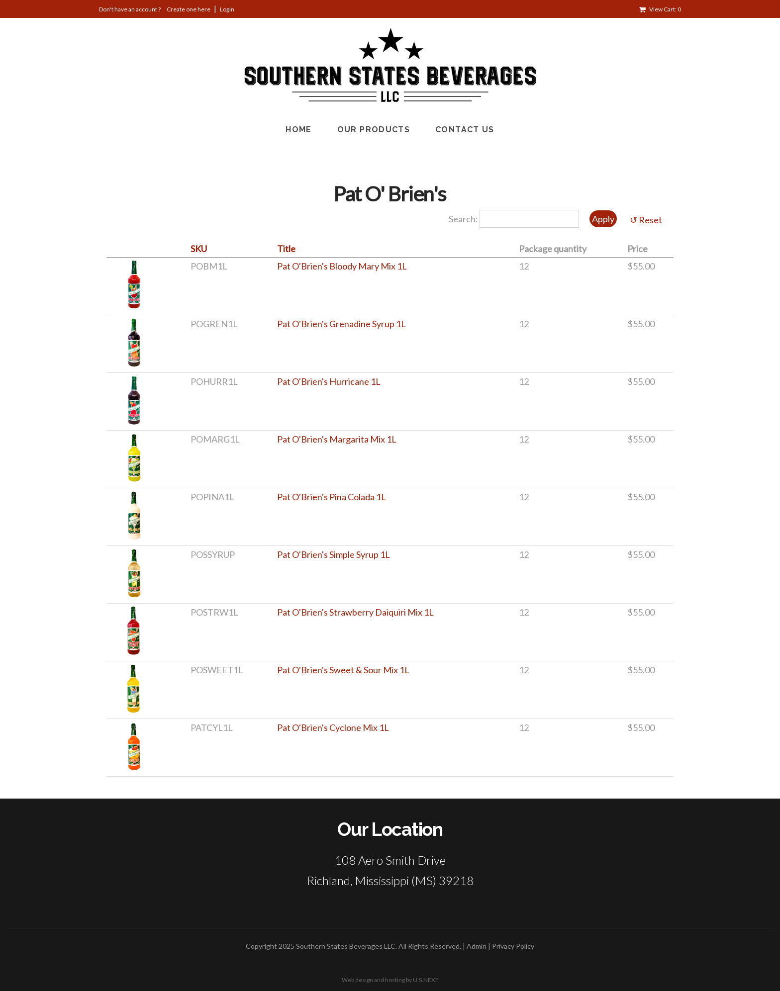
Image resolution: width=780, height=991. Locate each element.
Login (227, 9)
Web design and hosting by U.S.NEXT (390, 980)
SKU (199, 248)
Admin (477, 946)
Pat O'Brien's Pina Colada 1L (331, 496)
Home (298, 129)
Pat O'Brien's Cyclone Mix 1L (333, 727)
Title (286, 248)
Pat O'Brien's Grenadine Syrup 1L (341, 323)
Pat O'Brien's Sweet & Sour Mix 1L (343, 669)
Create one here (188, 9)
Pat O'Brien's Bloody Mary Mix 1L (342, 266)
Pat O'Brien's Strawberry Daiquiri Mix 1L (355, 612)
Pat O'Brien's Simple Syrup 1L (333, 554)
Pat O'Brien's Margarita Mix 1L (336, 439)
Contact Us (464, 129)
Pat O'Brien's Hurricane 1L (329, 381)
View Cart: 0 (665, 9)
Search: (464, 218)
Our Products (373, 129)
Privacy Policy (513, 946)
